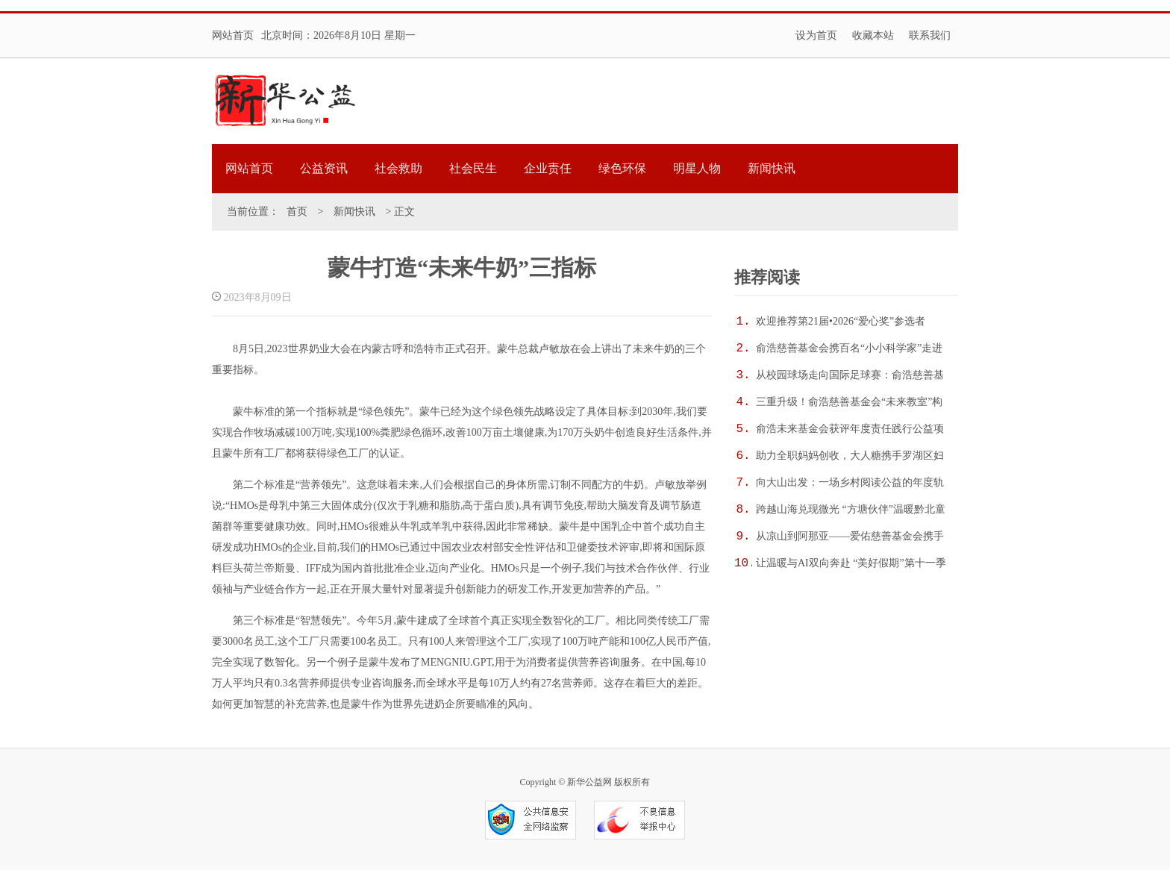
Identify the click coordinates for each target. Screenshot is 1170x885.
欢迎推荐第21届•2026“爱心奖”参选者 (840, 321)
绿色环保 (622, 168)
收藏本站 (873, 35)
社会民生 (473, 168)
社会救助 (398, 168)
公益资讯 (324, 168)
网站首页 (233, 35)
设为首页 (816, 35)
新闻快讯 (771, 168)
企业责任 (548, 168)
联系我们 (930, 35)
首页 (297, 211)
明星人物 (697, 168)
